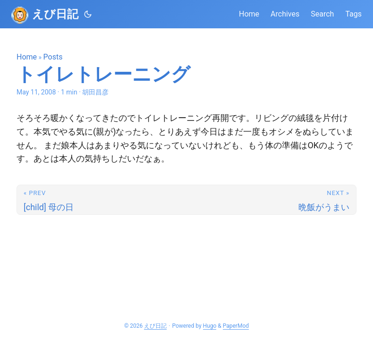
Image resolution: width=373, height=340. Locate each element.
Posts (53, 56)
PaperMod (236, 326)
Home (27, 56)
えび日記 (55, 14)
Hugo (210, 326)
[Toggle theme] (87, 14)
